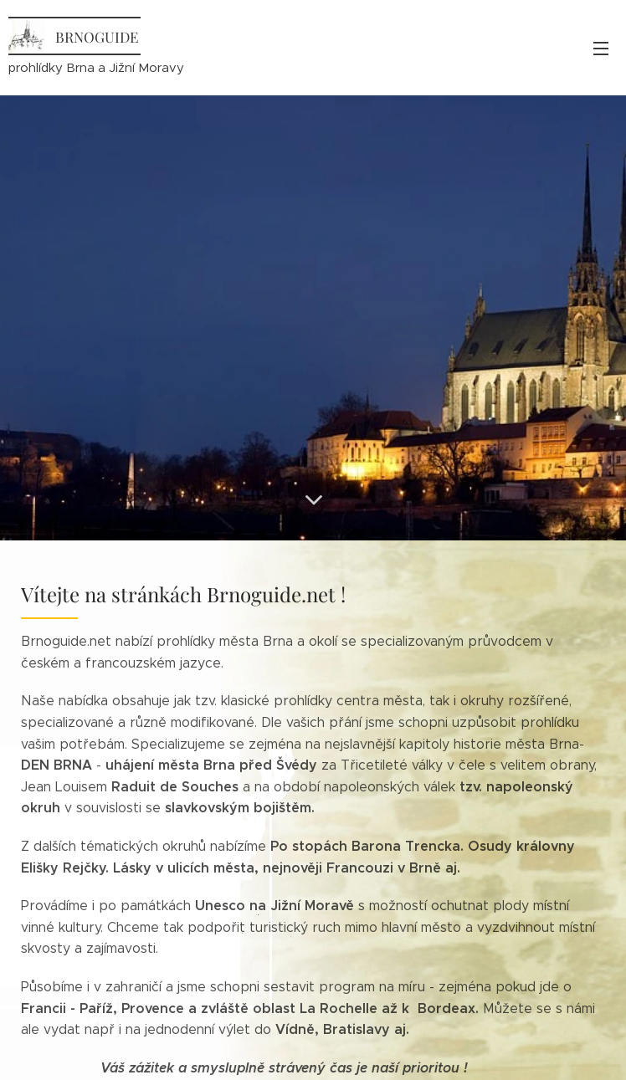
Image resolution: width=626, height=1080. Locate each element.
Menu (600, 48)
